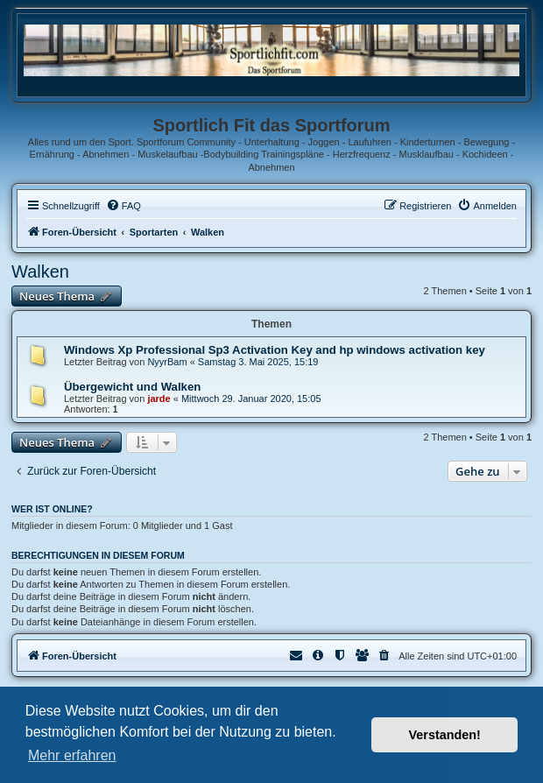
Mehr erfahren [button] (72, 755)
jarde (158, 398)
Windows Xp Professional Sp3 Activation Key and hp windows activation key (274, 349)
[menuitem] (123, 205)
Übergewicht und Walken (132, 386)
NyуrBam (167, 361)
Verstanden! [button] (445, 735)
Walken (40, 271)
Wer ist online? (52, 509)
